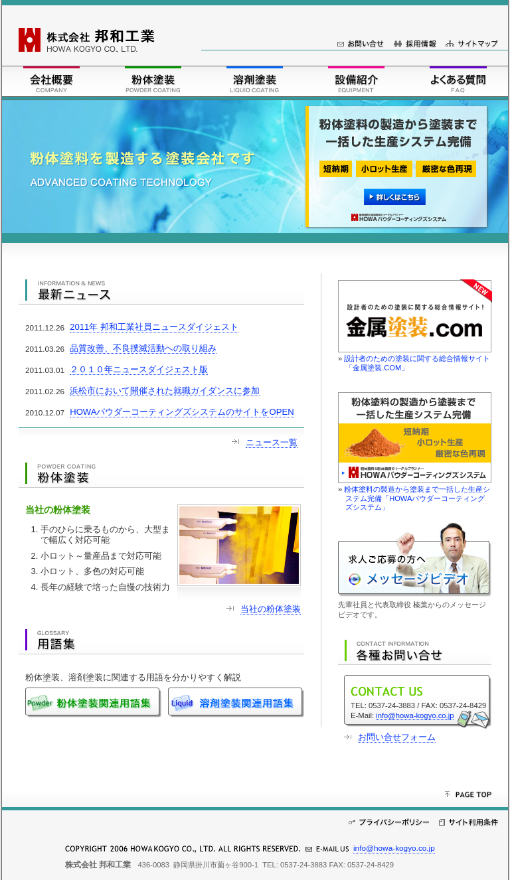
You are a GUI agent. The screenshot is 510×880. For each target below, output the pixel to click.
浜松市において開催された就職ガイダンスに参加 (165, 391)
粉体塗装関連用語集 (96, 702)
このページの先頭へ (473, 795)
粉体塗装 (153, 79)
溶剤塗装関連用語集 (236, 702)
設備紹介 (356, 79)
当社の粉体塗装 (270, 609)
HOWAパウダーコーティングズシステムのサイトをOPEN (182, 412)
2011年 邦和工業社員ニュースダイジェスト (154, 327)
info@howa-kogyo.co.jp (415, 715)
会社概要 (51, 79)
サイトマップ (472, 44)
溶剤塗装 (254, 79)
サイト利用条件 (468, 822)
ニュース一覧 (272, 442)
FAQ (458, 79)
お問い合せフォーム (397, 737)
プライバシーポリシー (389, 822)
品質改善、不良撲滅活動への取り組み (143, 348)
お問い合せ (360, 44)
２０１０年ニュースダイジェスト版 (139, 369)
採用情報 (415, 44)
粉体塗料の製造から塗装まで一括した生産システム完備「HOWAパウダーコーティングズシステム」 (417, 498)
